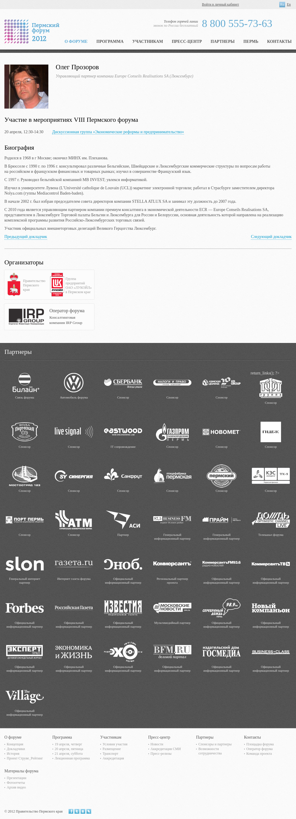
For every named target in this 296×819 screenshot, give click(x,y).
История (13, 754)
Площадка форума (260, 744)
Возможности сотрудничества (210, 751)
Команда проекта (259, 754)
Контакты (279, 41)
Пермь (250, 41)
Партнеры (223, 41)
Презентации (16, 778)
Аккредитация (113, 758)
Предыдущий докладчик (25, 236)
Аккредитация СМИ (166, 749)
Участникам (147, 41)
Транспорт (110, 754)
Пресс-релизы (161, 754)
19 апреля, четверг (68, 744)
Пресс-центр (187, 41)
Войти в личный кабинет (220, 4)
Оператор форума (259, 749)
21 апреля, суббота (69, 754)
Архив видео (16, 787)
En (289, 4)
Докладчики (16, 749)
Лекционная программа (72, 758)
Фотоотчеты (16, 783)
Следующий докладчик (271, 236)
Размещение (112, 749)
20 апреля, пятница (69, 749)
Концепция (15, 744)
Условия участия (115, 744)
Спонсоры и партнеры (215, 744)
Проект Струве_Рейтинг (25, 758)
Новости (157, 744)
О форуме (76, 41)
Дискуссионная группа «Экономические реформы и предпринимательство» (118, 132)
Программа (110, 41)
